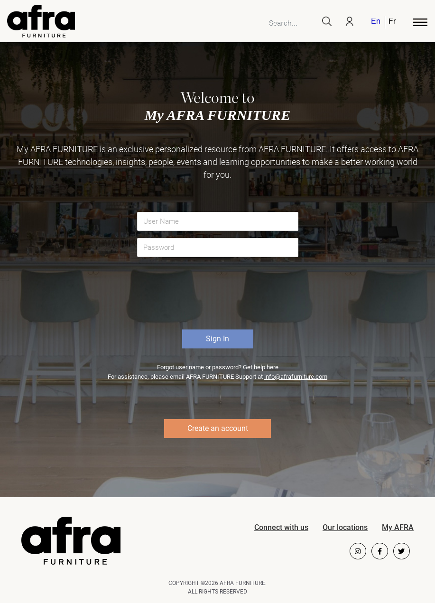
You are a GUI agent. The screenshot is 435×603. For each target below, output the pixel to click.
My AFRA (398, 527)
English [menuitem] (375, 22)
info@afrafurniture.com (295, 376)
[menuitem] (376, 22)
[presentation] (219, 296)
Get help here (260, 367)
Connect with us (281, 527)
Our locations (345, 527)
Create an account (217, 428)
